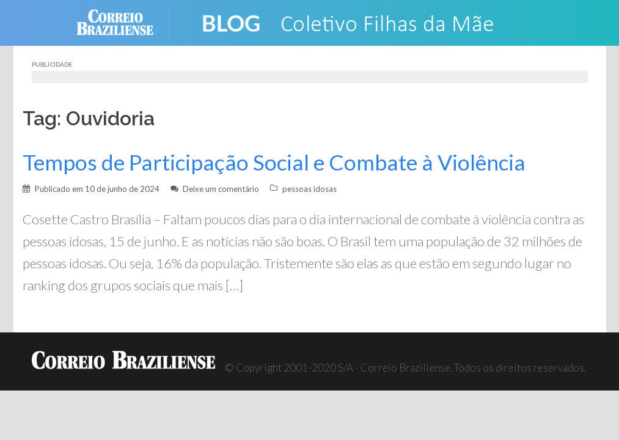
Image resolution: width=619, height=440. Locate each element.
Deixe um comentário (221, 189)
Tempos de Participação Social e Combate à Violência (274, 162)
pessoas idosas (309, 189)
